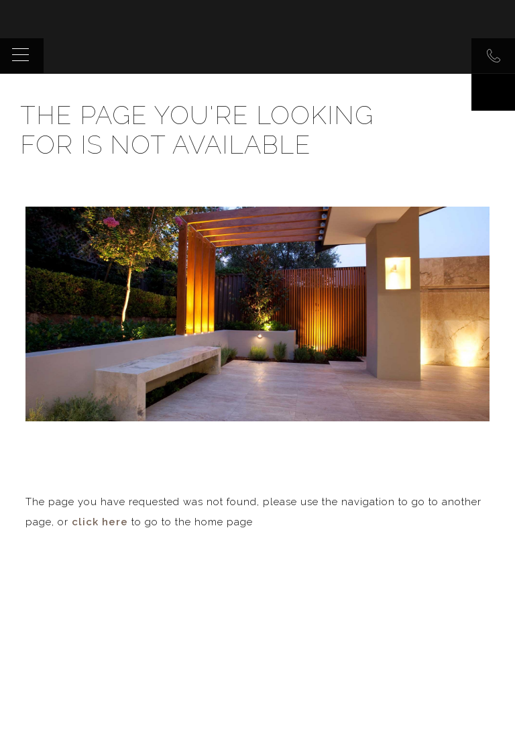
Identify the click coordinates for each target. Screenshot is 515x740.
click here (100, 522)
